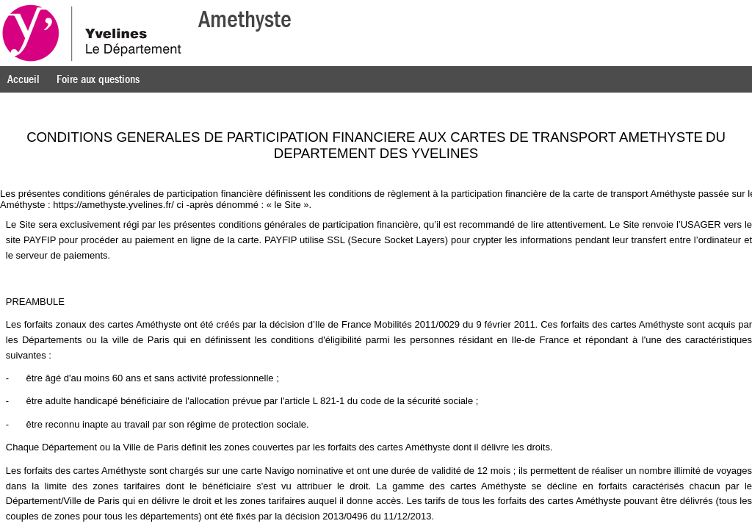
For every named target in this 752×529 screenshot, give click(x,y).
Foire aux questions (98, 79)
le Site (288, 204)
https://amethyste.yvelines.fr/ (113, 204)
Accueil (23, 79)
